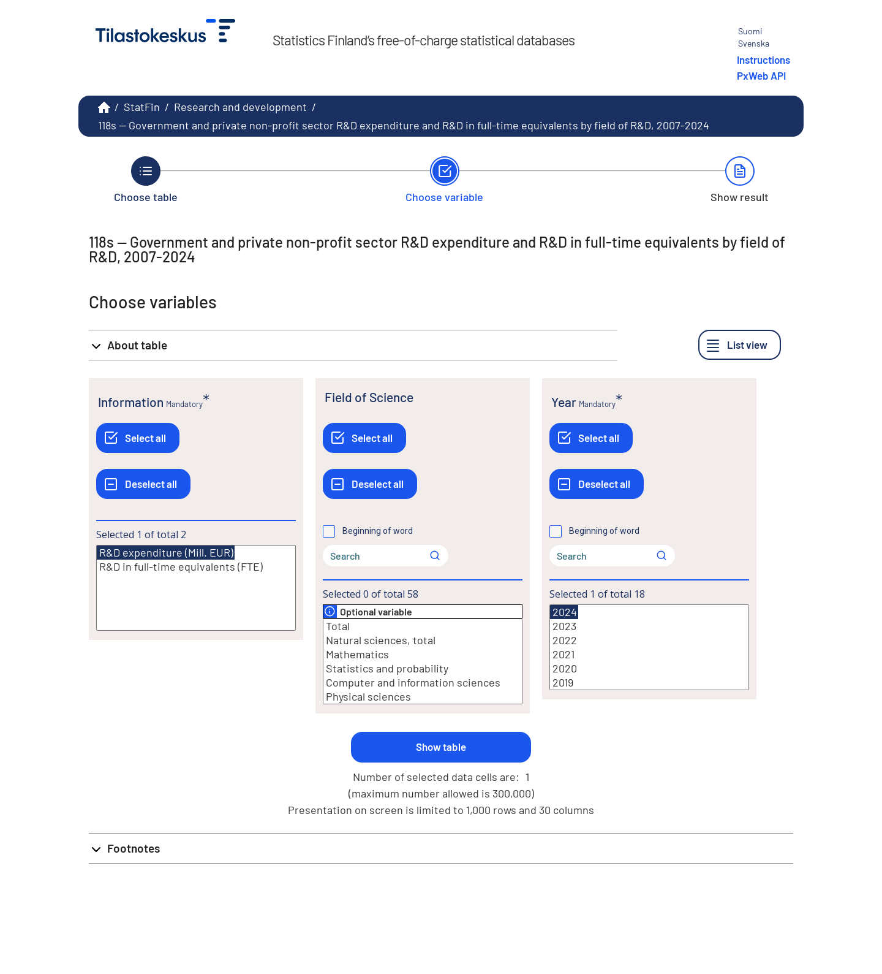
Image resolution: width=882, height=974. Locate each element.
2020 (649, 668)
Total (422, 626)
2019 (649, 682)
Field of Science (369, 397)
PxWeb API (761, 75)
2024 (564, 612)
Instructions (763, 59)
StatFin (142, 106)
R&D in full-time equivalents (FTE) (196, 567)
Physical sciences (422, 697)
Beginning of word (377, 531)
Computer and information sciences (422, 682)
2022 (649, 640)
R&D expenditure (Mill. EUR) (166, 553)
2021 (649, 654)
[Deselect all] (143, 484)
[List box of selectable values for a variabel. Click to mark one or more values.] (196, 588)
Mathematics (422, 654)
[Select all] (137, 438)
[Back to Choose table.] (145, 179)
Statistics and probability (422, 668)
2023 (649, 626)
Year (563, 401)
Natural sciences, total (422, 640)
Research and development (240, 106)
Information (131, 401)
